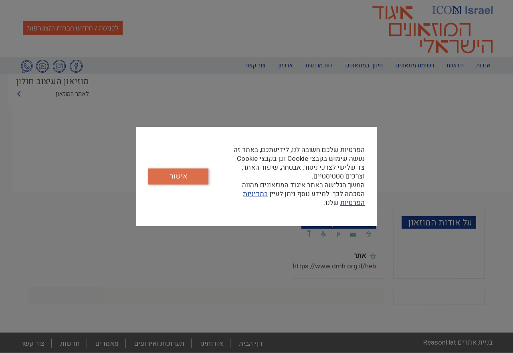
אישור (178, 176)
